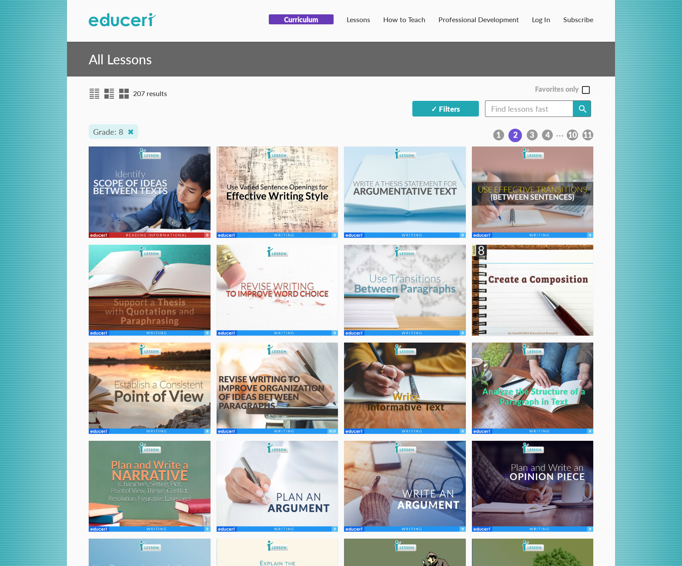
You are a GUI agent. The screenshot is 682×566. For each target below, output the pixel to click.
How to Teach (404, 19)
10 (572, 135)
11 (587, 135)
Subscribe (578, 19)
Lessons (358, 19)
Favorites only (557, 89)
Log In (541, 19)
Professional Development (478, 19)
